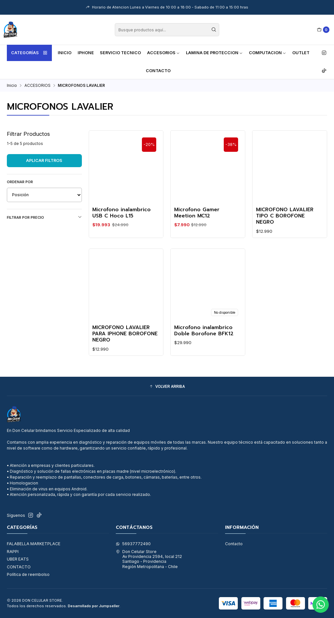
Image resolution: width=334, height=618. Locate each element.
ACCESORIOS (163, 52)
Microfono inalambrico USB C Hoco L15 (121, 213)
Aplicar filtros (44, 160)
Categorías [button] (29, 52)
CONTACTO (19, 566)
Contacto (158, 70)
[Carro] (323, 30)
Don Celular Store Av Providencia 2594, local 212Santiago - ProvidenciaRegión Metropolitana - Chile (149, 559)
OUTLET (301, 52)
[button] (167, 387)
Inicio (64, 52)
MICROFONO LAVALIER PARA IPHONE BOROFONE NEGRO (125, 342)
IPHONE (86, 52)
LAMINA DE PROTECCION (214, 52)
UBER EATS (18, 559)
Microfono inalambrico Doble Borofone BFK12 (204, 338)
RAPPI (13, 551)
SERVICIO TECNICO (120, 52)
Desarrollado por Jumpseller (93, 606)
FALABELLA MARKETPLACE (33, 543)
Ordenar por (20, 182)
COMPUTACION (267, 52)
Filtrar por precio (44, 217)
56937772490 (133, 543)
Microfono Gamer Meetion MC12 (197, 213)
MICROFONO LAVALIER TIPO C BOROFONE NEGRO (284, 216)
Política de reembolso (28, 574)
